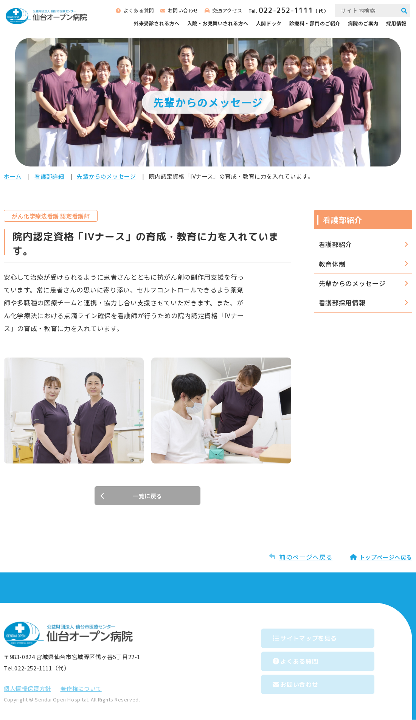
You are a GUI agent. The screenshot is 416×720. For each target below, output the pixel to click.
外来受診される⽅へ (156, 23)
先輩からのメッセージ (106, 176)
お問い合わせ (183, 10)
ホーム (13, 176)
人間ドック (269, 23)
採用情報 (396, 23)
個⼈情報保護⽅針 (27, 689)
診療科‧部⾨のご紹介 (314, 23)
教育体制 (332, 264)
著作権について (81, 689)
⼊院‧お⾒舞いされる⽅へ (217, 23)
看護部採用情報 (342, 302)
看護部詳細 (49, 176)
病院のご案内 (363, 23)
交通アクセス (227, 10)
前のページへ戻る (305, 557)
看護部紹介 (335, 244)
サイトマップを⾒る (319, 636)
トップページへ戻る (385, 557)
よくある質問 (138, 10)
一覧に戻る (147, 496)
